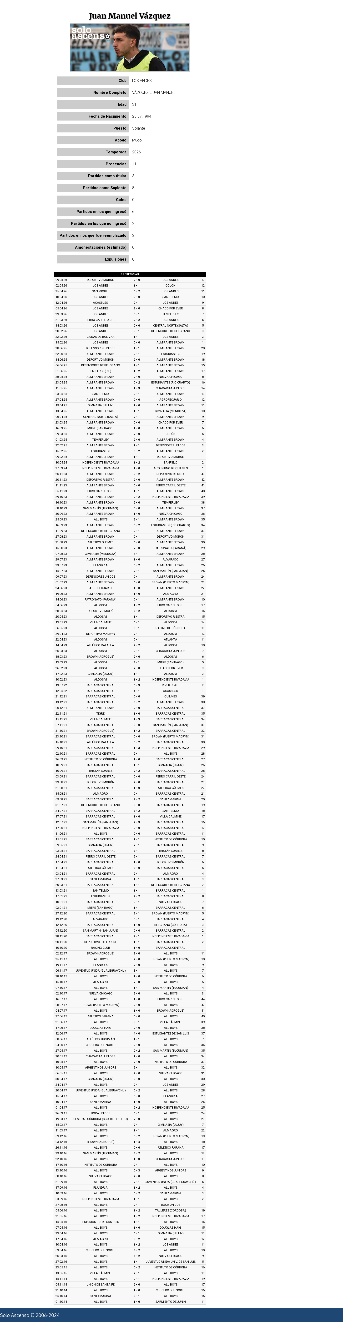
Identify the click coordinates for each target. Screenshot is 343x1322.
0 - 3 (137, 685)
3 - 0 (137, 725)
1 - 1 (137, 285)
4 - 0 (137, 588)
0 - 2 (137, 291)
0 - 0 (137, 280)
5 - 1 (137, 1067)
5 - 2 (137, 451)
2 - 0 (137, 308)
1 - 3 (137, 388)
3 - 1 (137, 628)
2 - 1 (137, 417)
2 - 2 (137, 645)
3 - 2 (137, 611)
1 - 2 (137, 371)
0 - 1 (137, 302)
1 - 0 (137, 405)
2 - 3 (137, 822)
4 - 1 (137, 553)
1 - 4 (137, 1142)
